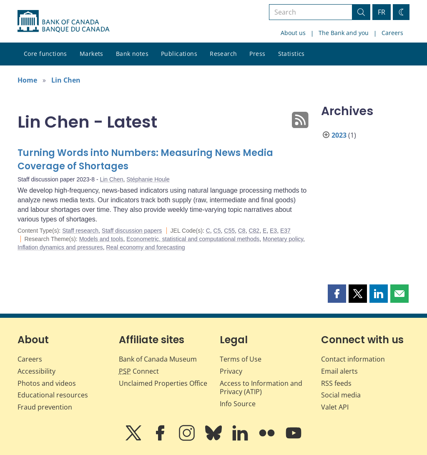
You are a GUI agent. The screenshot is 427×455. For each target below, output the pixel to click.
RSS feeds (336, 383)
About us (293, 33)
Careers (392, 33)
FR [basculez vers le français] (381, 12)
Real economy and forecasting (145, 247)
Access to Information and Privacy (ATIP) (261, 388)
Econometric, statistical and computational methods (192, 239)
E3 (273, 230)
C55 (229, 230)
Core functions (45, 54)
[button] (337, 293)
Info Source (238, 403)
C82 (254, 230)
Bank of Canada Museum (158, 359)
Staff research (80, 230)
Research (223, 54)
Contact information (353, 359)
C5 (217, 230)
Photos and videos (47, 383)
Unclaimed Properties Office (163, 383)
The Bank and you (344, 33)
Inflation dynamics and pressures (60, 247)
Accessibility (36, 371)
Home (27, 80)
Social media (341, 395)
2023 (339, 135)
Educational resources (53, 395)
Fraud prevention (45, 407)
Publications (179, 54)
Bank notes (132, 54)
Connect (139, 371)
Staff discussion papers (132, 230)
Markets (91, 54)
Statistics (291, 54)
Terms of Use (240, 359)
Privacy (231, 371)
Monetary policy (283, 239)
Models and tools (101, 239)
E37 (285, 230)
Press (257, 54)
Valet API (335, 407)
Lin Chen (65, 80)
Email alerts (339, 371)
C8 (242, 230)
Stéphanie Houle (148, 179)
